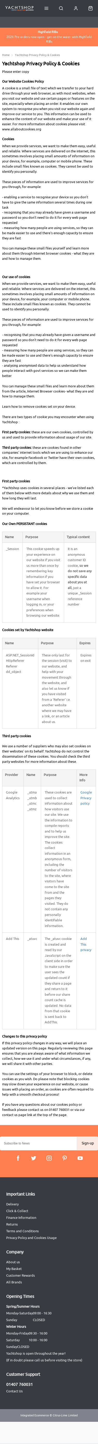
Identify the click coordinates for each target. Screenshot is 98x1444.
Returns (12, 1224)
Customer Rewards (20, 1275)
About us (13, 1262)
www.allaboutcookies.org (21, 129)
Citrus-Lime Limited (65, 1415)
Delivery (12, 1204)
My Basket (14, 1269)
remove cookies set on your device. (49, 407)
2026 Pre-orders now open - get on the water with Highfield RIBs (49, 37)
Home (6, 55)
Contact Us (14, 1391)
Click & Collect (17, 1211)
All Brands (14, 1282)
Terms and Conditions (22, 1231)
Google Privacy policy (86, 798)
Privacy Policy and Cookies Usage (31, 1238)
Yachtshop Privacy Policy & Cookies (37, 55)
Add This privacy (85, 944)
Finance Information (21, 1217)
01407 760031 (19, 1384)
